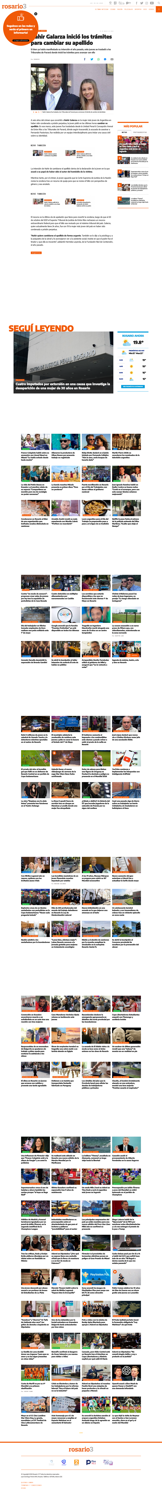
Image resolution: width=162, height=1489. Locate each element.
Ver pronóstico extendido (133, 386)
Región (119, 9)
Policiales (128, 9)
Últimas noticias (101, 9)
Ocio (145, 9)
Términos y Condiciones (31, 1485)
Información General (38, 31)
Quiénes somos (27, 1482)
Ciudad (112, 9)
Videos (151, 9)
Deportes (138, 9)
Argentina (36, 253)
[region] (81, 21)
